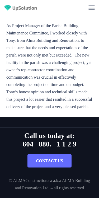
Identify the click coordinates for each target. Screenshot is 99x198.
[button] (91, 8)
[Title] (20, 8)
